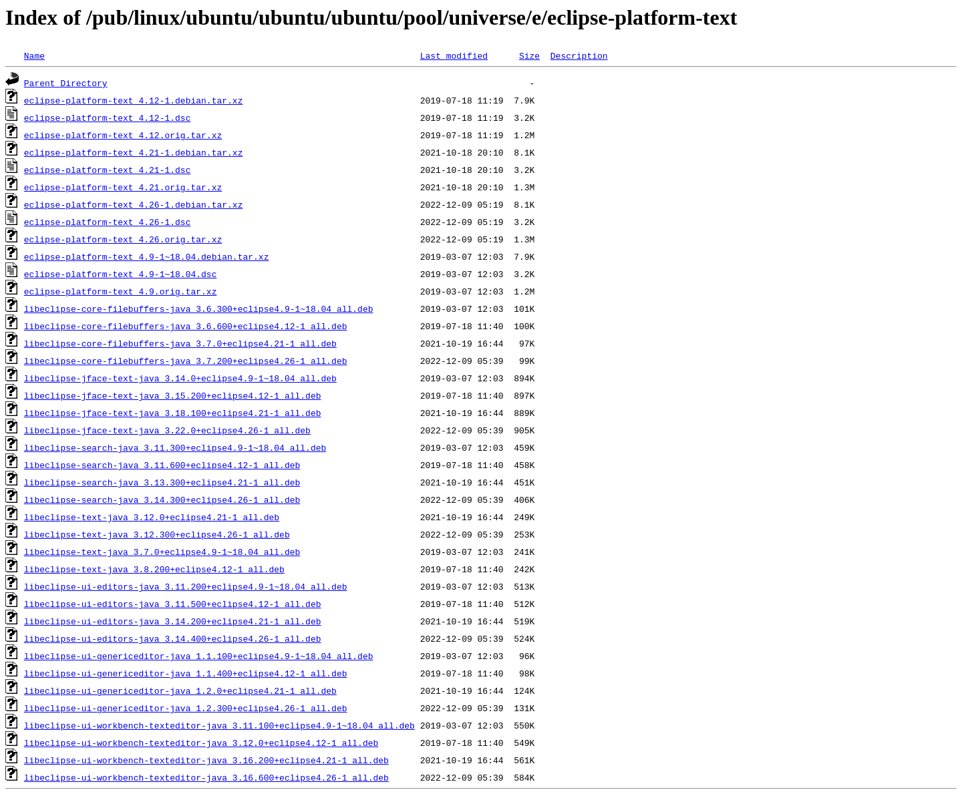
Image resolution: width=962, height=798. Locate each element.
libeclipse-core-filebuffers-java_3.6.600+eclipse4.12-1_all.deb (185, 326)
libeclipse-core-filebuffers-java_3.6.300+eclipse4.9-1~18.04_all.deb (198, 309)
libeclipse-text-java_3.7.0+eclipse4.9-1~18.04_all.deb (162, 552)
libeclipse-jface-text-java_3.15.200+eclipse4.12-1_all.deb (172, 395)
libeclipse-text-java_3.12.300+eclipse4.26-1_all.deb (157, 534)
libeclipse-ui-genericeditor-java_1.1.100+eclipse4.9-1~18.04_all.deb (198, 656)
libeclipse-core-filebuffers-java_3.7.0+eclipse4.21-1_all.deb (180, 343)
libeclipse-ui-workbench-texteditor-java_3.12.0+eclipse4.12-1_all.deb (201, 743)
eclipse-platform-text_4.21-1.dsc (107, 170)
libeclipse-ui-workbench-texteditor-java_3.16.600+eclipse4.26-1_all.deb (206, 777)
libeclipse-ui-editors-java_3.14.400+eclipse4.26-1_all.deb (172, 638)
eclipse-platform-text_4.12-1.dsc (107, 118)
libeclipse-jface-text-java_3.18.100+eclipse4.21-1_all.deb (172, 413)
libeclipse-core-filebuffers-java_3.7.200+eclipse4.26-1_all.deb (185, 361)
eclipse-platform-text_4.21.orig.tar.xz (123, 187)
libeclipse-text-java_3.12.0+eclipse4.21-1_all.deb (151, 517)
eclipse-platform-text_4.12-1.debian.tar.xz (133, 100)
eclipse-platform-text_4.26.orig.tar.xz (123, 239)
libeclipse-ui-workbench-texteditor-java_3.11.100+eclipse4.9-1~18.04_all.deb (219, 725)
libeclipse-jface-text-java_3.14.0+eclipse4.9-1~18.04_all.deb (180, 378)
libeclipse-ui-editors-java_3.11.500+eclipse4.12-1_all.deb (172, 604)
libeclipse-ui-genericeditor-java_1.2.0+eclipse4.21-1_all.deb (180, 690)
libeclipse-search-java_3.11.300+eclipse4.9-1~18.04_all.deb (175, 447)
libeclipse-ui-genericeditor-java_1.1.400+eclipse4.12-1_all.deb (185, 673)
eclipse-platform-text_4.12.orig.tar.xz (123, 135)
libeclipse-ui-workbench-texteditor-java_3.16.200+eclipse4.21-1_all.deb (206, 760)
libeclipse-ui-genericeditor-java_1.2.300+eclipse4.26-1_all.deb (185, 708)
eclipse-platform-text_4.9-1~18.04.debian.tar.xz (146, 256)
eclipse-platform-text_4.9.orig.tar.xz (120, 291)
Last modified (454, 55)
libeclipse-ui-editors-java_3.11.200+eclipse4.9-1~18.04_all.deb (185, 586)
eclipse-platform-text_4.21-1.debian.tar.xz (133, 152)
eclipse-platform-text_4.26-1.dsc (107, 222)
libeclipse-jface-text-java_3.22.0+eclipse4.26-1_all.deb (167, 430)
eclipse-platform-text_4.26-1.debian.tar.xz (133, 204)
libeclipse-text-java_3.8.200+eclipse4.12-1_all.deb (154, 569)
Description (579, 55)
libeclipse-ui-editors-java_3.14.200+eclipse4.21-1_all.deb (172, 621)
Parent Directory (66, 83)
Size (529, 55)
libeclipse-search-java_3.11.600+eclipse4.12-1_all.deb (162, 465)
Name (34, 55)
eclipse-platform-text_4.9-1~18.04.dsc (120, 274)
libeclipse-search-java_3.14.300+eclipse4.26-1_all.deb (162, 499)
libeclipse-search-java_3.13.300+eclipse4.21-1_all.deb (162, 482)
